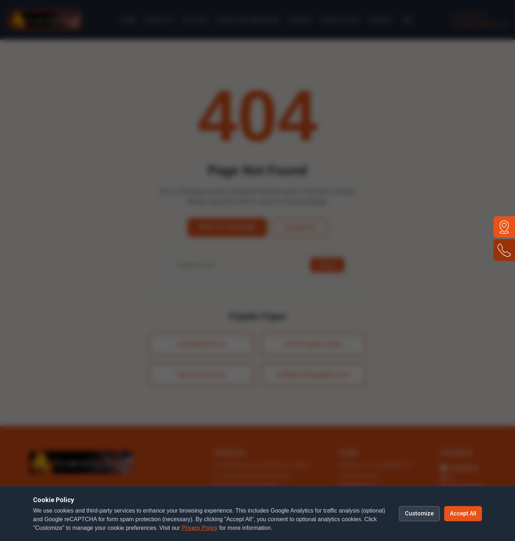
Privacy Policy (200, 527)
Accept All (463, 513)
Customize (419, 513)
